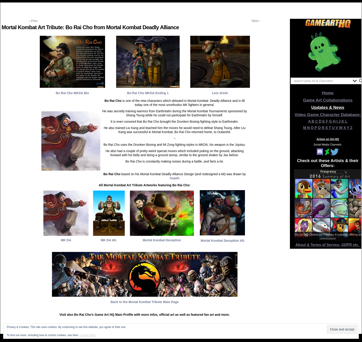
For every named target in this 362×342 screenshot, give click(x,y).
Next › (256, 21)
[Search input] (322, 81)
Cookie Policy (88, 335)
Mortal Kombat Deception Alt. (223, 240)
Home (328, 93)
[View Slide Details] (328, 51)
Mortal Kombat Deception (162, 240)
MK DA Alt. (109, 240)
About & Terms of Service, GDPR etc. (328, 245)
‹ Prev (33, 21)
